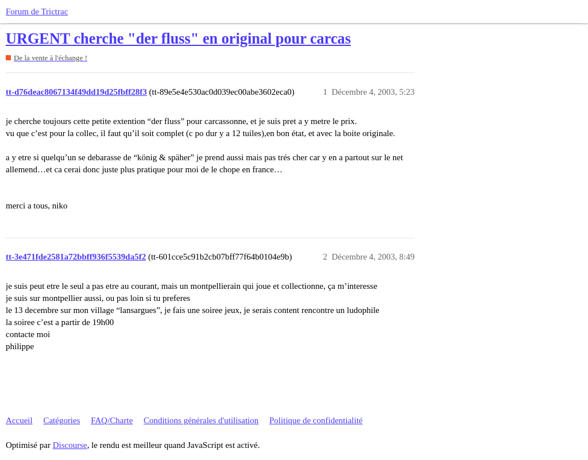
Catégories (61, 420)
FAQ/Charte (112, 420)
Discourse (70, 445)
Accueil (19, 420)
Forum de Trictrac (37, 11)
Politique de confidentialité (315, 420)
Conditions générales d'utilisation (201, 420)
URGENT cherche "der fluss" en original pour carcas (178, 38)
